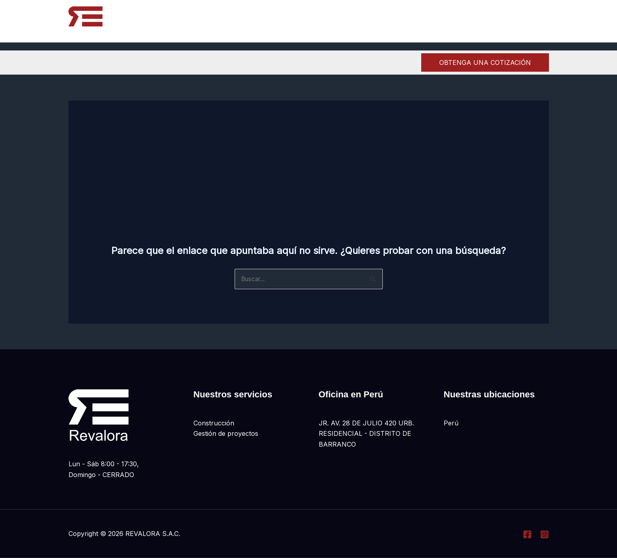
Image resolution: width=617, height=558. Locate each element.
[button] (485, 62)
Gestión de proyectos (225, 434)
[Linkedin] (544, 21)
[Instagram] (526, 21)
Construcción (213, 423)
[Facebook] (509, 21)
